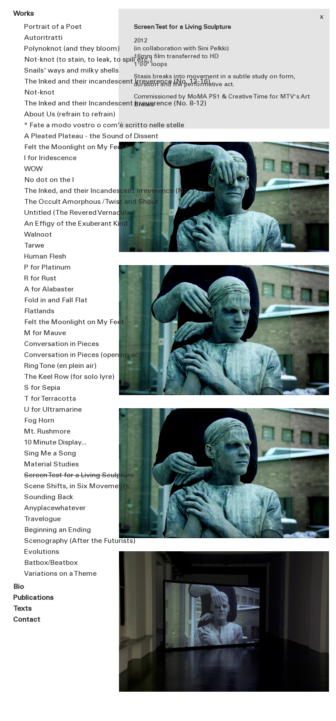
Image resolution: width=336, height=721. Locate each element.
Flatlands (39, 311)
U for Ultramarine (53, 409)
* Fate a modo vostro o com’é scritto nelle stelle (64, 125)
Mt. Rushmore (47, 431)
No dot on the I (49, 180)
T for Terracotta (50, 399)
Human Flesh (45, 256)
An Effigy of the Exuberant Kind (64, 224)
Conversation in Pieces (61, 344)
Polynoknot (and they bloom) (64, 49)
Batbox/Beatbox (51, 563)
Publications (33, 598)
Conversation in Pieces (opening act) (64, 355)
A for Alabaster (49, 289)
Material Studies (51, 464)
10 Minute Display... (55, 442)
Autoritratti (43, 38)
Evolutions (41, 552)
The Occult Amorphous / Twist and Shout (64, 202)
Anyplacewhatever (55, 508)
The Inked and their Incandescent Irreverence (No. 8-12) (64, 103)
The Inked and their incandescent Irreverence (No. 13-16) (64, 81)
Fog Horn (39, 420)
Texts (22, 609)
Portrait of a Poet (53, 27)
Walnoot (38, 234)
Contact (26, 619)
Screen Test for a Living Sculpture (64, 475)
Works (23, 14)
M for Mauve (45, 333)
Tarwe (34, 245)
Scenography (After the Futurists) (64, 541)
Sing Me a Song (50, 453)
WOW (33, 169)
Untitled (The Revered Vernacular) (64, 213)
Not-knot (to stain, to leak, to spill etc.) (64, 59)
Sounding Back (48, 497)
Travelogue (42, 519)
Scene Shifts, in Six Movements (64, 486)
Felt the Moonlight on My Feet (64, 147)
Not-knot (39, 92)
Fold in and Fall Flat (56, 300)
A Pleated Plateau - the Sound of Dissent (64, 136)
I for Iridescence (50, 158)
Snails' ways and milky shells (64, 70)
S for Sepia (42, 388)
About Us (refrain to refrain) (64, 114)
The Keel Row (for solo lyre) (64, 377)
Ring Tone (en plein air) (60, 366)
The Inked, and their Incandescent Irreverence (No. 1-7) (64, 191)
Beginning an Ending (57, 530)
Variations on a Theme (60, 574)
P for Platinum (47, 267)
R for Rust (40, 278)
